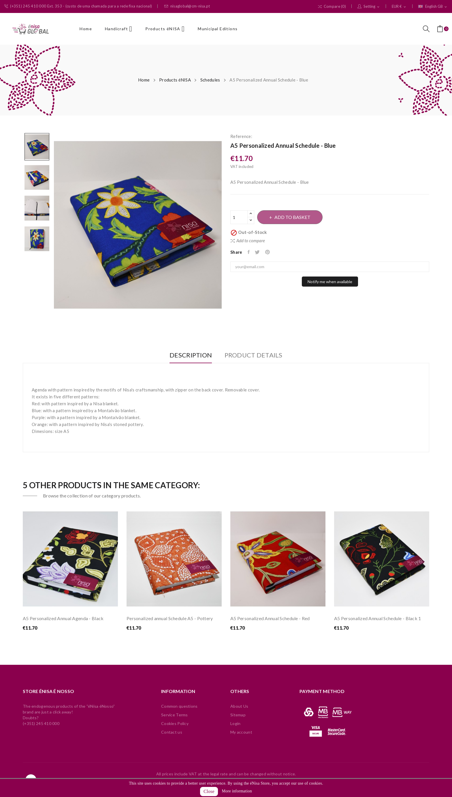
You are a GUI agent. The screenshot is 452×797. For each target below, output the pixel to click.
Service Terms (174, 714)
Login (235, 723)
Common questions (179, 706)
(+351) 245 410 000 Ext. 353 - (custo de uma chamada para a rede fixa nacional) (78, 6)
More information (237, 791)
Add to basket (296, 217)
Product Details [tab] (256, 355)
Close (209, 791)
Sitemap (238, 714)
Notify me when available (330, 281)
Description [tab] (188, 355)
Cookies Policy (175, 723)
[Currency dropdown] (399, 6)
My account (241, 732)
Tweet (259, 252)
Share (249, 252)
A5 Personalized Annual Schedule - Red (270, 618)
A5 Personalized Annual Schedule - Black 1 (377, 618)
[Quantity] (239, 217)
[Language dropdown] (433, 6)
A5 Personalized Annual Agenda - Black (63, 618)
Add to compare (247, 240)
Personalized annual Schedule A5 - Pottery (170, 618)
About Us (239, 706)
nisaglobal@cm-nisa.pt (187, 6)
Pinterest (270, 252)
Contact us (171, 732)
